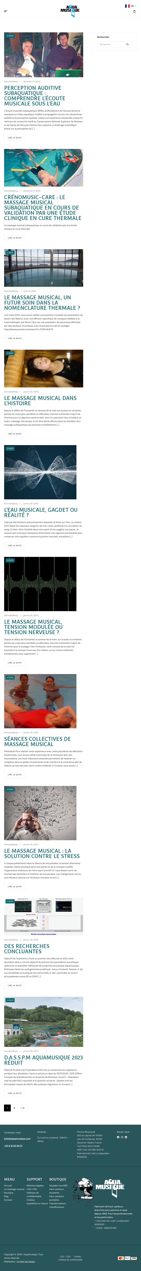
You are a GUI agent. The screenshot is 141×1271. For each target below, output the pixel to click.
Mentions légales (35, 1185)
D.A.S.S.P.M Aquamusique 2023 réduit (43, 1060)
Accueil (8, 1185)
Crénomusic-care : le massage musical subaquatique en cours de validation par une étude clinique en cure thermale (43, 207)
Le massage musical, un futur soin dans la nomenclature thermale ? (42, 302)
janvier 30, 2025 (30, 391)
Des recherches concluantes (26, 948)
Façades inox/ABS (58, 1185)
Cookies (31, 1199)
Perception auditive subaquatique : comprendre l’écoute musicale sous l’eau (34, 96)
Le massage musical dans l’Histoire (40, 400)
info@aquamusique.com (17, 1138)
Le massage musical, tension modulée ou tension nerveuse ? (33, 627)
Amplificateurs (56, 1207)
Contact (8, 1199)
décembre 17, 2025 (31, 81)
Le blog (10, 36)
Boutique (8, 1192)
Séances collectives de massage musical (37, 741)
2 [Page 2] (14, 1108)
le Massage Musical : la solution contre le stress (42, 853)
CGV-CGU (32, 1189)
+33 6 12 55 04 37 (13, 1145)
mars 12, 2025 (29, 291)
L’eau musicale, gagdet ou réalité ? (41, 512)
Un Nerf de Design (26, 1261)
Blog (6, 1196)
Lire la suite (15, 138)
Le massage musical (14, 1189)
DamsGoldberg (11, 81)
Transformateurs (57, 1203)
